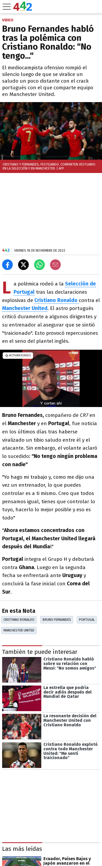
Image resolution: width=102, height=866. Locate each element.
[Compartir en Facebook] (7, 264)
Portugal (87, 620)
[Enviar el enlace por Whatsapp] (39, 264)
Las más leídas (22, 848)
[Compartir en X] (23, 264)
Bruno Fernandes (57, 620)
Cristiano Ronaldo (18, 620)
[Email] (55, 264)
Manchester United (18, 630)
